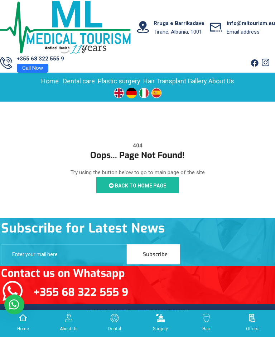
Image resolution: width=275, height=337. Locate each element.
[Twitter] (265, 63)
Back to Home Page (137, 186)
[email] (64, 254)
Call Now (32, 68)
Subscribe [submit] (155, 254)
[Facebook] (254, 63)
